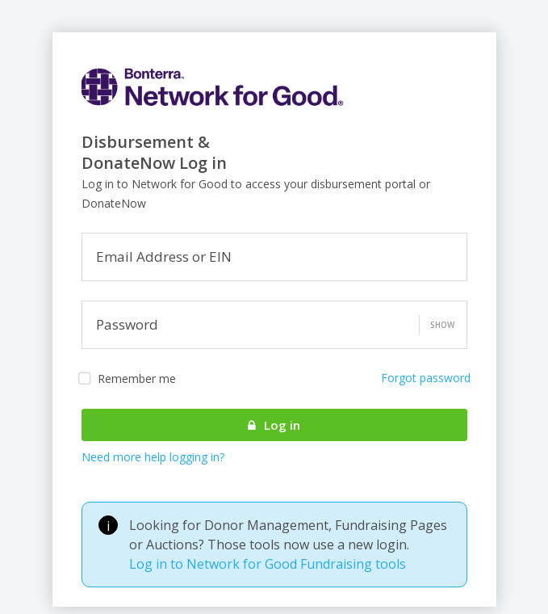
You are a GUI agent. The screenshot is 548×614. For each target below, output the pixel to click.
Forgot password (426, 377)
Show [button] (442, 324)
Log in (274, 425)
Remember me (127, 379)
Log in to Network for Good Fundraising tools (267, 564)
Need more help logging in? (153, 457)
